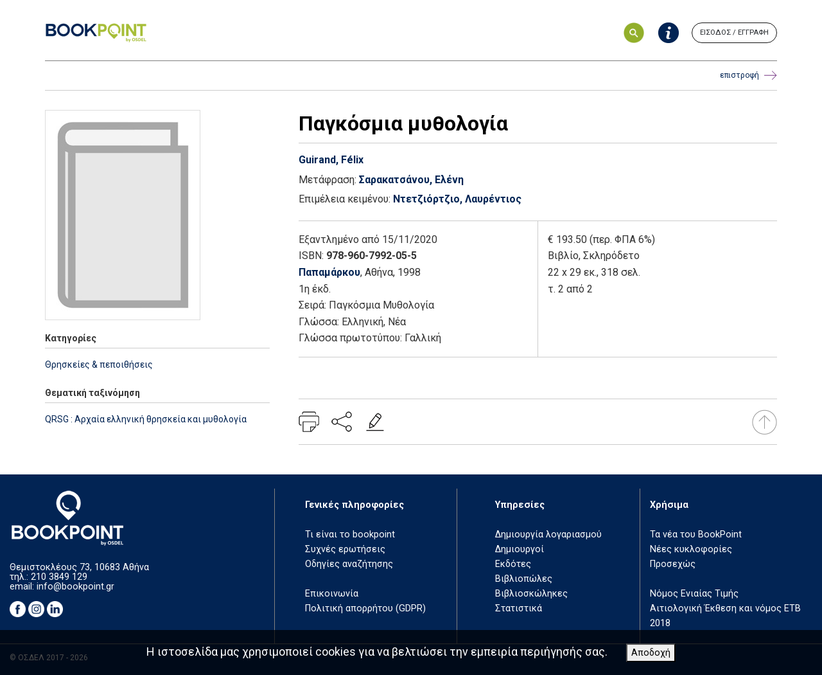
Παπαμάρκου (329, 272)
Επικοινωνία (331, 593)
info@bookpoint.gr (75, 586)
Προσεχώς (672, 564)
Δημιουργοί (519, 549)
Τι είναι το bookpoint (350, 534)
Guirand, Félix (331, 160)
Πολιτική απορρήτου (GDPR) (365, 608)
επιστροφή (748, 75)
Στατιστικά (518, 608)
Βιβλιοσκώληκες (531, 593)
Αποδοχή (650, 652)
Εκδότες (513, 564)
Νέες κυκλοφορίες (691, 549)
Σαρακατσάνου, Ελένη (411, 180)
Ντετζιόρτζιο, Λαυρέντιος (457, 199)
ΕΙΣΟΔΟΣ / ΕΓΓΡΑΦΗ (734, 32)
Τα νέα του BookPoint (696, 534)
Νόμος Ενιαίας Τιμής (694, 593)
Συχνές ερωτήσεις (345, 549)
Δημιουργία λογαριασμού (548, 534)
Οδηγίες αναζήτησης (349, 564)
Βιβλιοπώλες (523, 578)
